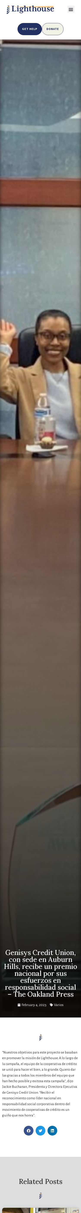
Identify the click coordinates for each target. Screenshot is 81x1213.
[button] (71, 9)
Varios (59, 1005)
